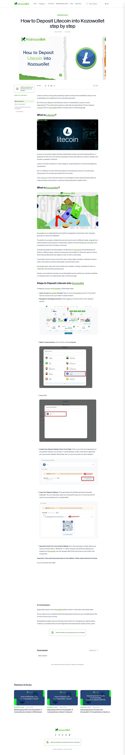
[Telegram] (59, 735)
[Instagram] (66, 735)
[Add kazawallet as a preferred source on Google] (62, 742)
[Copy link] (54, 86)
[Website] (69, 735)
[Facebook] (55, 735)
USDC (92, 243)
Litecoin (39, 108)
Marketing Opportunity (62, 3)
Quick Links (78, 3)
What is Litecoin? (19, 101)
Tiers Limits (51, 3)
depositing (77, 250)
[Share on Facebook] (48, 86)
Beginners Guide (62, 15)
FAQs (71, 3)
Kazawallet (53, 108)
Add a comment (42, 655)
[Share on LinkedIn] (51, 86)
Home (35, 3)
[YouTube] (62, 735)
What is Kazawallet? (20, 104)
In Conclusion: (19, 111)
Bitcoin (84, 243)
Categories (42, 4)
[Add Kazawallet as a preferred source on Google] (24, 89)
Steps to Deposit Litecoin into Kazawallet (23, 107)
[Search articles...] (93, 3)
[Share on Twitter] (45, 86)
